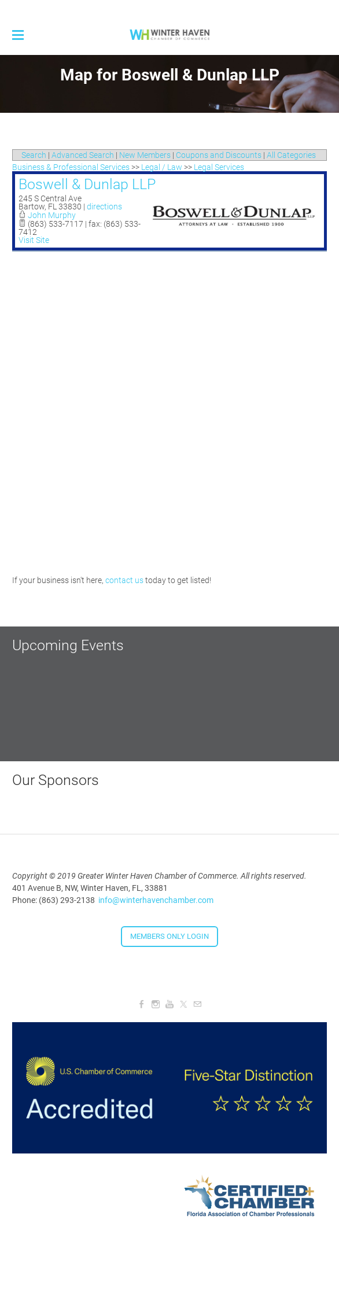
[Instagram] (156, 1004)
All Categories (291, 155)
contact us (124, 580)
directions (104, 206)
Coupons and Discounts (218, 155)
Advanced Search (82, 155)
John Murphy (52, 215)
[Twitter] (183, 1004)
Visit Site (34, 240)
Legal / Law (161, 167)
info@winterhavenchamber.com (155, 900)
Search (33, 155)
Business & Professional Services (71, 167)
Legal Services (219, 167)
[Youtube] (169, 1004)
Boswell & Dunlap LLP (87, 184)
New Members (145, 155)
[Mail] (197, 1004)
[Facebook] (142, 1004)
